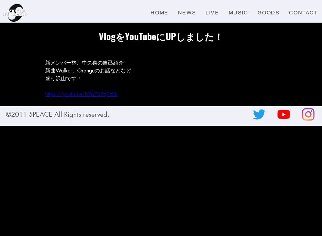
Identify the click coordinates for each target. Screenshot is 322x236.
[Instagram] (308, 114)
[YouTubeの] (283, 114)
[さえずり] (259, 114)
